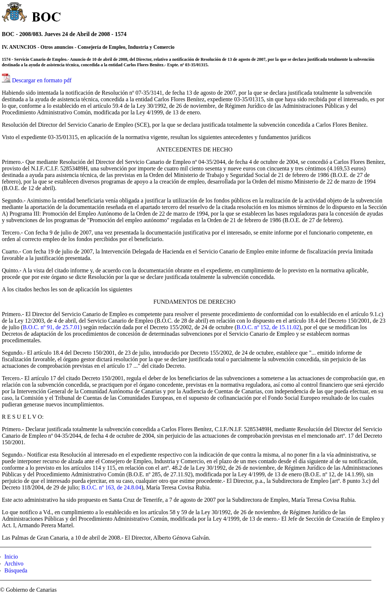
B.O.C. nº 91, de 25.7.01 (51, 327)
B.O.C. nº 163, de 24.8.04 (111, 487)
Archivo (13, 563)
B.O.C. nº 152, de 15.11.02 (267, 327)
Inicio (11, 556)
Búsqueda (15, 570)
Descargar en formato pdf (42, 80)
